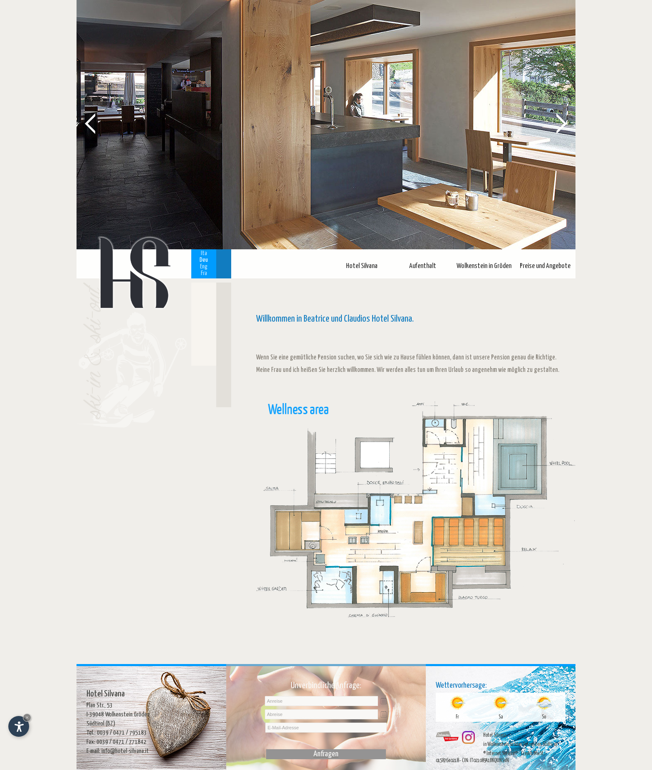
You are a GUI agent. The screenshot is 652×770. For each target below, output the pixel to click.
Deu (204, 260)
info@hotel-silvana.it (125, 751)
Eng (203, 266)
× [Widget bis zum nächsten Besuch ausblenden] (27, 717)
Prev (90, 123)
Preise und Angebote (545, 266)
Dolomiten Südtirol (540, 744)
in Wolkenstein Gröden (502, 744)
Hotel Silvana (362, 266)
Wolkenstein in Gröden (484, 266)
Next (561, 123)
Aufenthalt (422, 266)
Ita (204, 253)
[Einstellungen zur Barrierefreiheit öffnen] (18, 726)
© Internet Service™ (500, 753)
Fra (204, 273)
